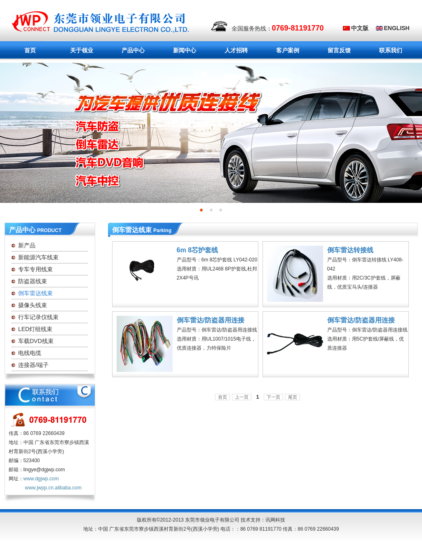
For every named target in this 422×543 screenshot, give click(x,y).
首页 (30, 50)
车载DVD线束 (36, 341)
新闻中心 (178, 50)
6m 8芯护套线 (197, 250)
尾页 (292, 397)
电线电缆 (29, 353)
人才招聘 (236, 50)
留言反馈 (339, 50)
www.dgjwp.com (41, 479)
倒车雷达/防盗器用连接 (210, 320)
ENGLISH (397, 28)
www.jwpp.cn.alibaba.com (53, 488)
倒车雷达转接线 (350, 250)
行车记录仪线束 (38, 317)
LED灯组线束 (35, 329)
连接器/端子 (33, 365)
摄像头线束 (32, 305)
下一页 (273, 397)
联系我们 (390, 50)
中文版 (359, 28)
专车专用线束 (35, 269)
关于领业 (75, 50)
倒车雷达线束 (35, 293)
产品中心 (131, 50)
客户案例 (287, 50)
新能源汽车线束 (38, 257)
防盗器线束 (32, 281)
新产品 (26, 245)
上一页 (242, 397)
